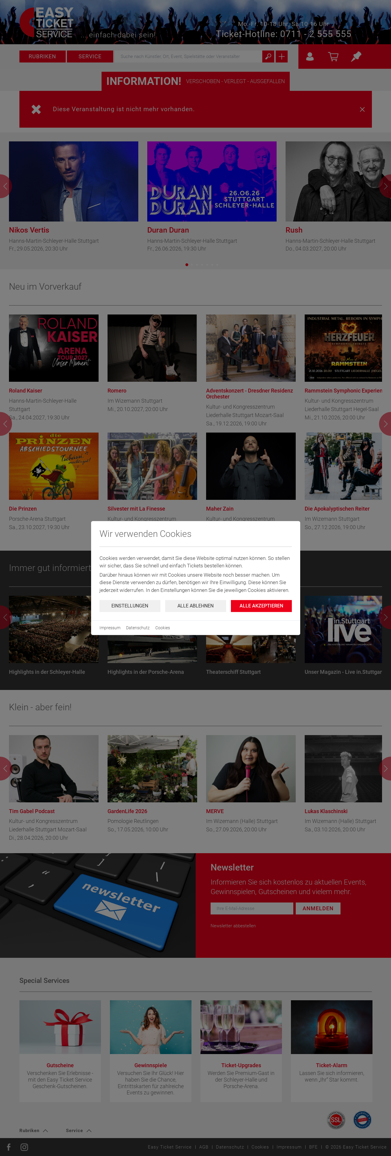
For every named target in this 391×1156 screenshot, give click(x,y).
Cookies (162, 627)
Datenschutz (138, 627)
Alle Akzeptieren (261, 606)
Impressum (109, 627)
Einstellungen (129, 606)
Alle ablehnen (195, 606)
